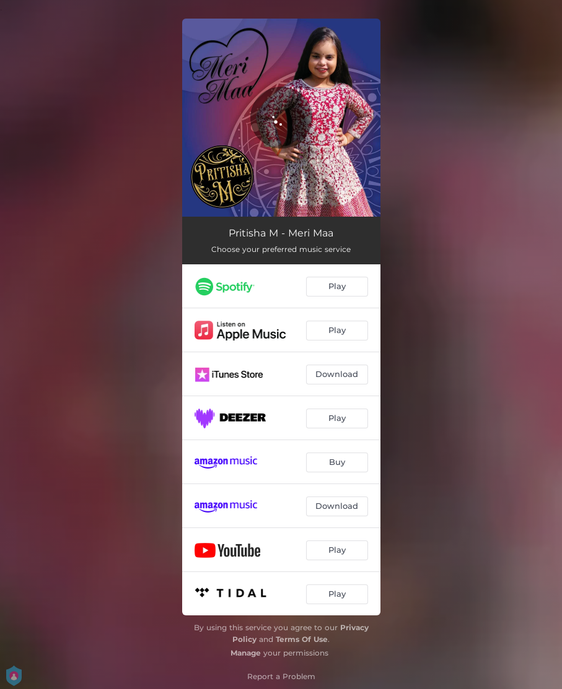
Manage (246, 652)
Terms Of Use (302, 639)
